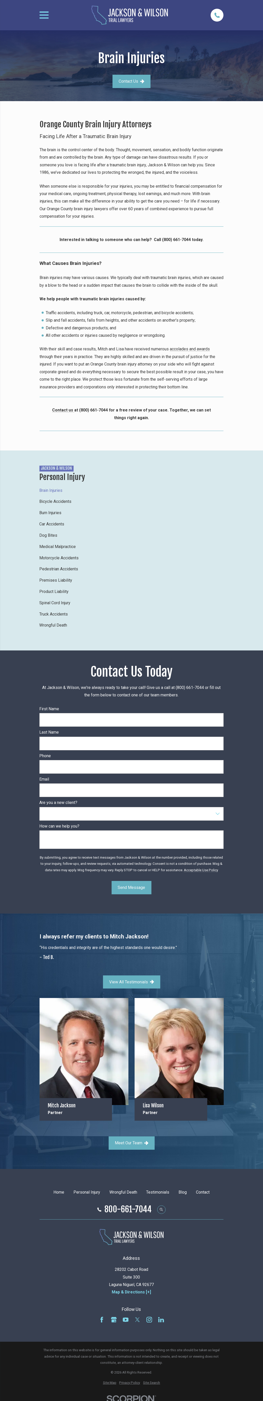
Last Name (49, 732)
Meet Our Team (131, 1142)
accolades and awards (190, 349)
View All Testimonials (131, 982)
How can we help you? (59, 826)
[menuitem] (131, 490)
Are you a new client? (58, 802)
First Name (49, 708)
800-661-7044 (128, 1209)
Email (44, 779)
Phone (45, 755)
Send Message (131, 887)
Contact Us (131, 81)
